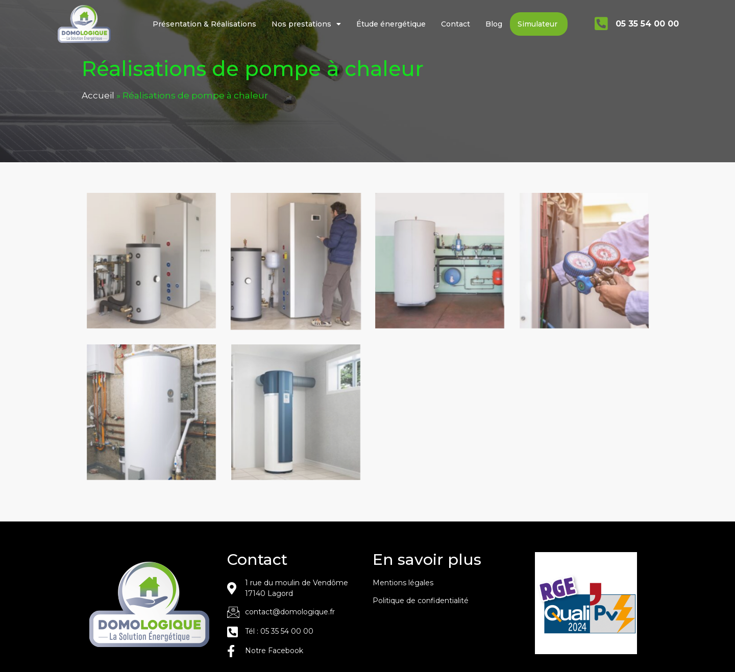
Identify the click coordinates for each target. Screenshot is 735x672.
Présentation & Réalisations (204, 24)
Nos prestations (306, 24)
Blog (493, 24)
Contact (455, 24)
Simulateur (537, 24)
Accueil (98, 110)
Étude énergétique (391, 24)
